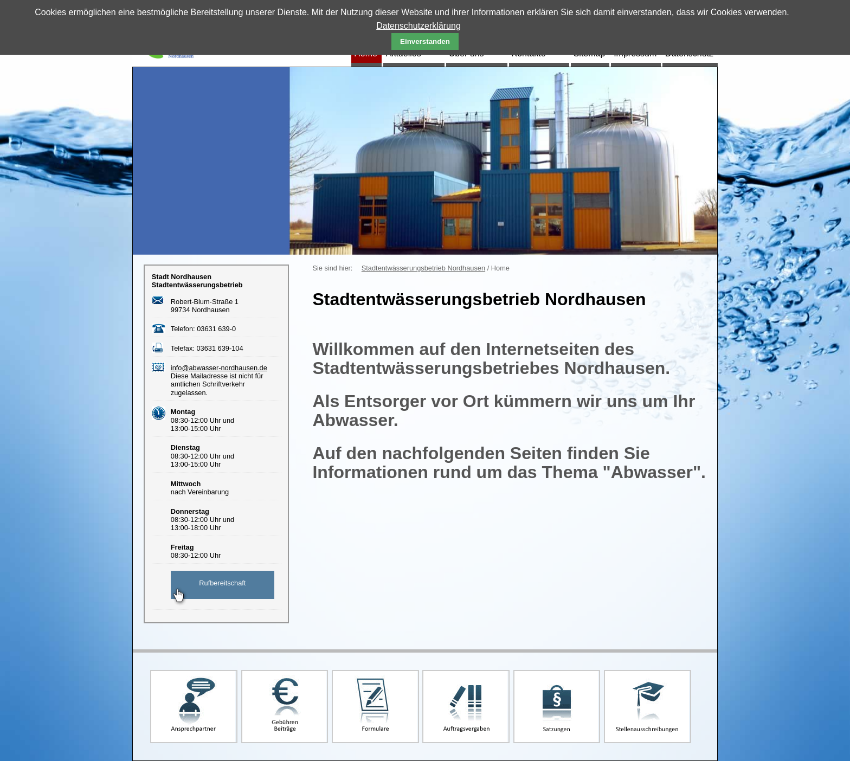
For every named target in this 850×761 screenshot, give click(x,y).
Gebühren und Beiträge (285, 706)
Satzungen (557, 706)
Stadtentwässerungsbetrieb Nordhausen (423, 268)
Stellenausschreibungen (647, 706)
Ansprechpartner (193, 706)
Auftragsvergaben (466, 706)
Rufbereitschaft (222, 583)
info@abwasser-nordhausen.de (219, 368)
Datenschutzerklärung (418, 25)
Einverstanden (425, 41)
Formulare (375, 706)
